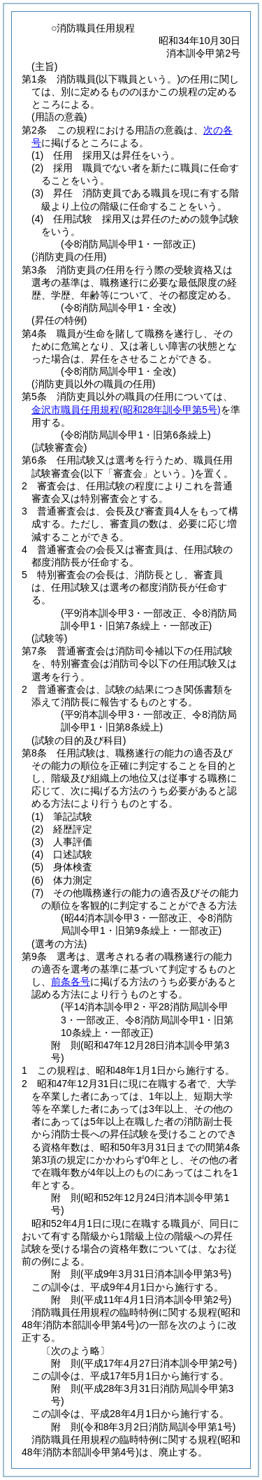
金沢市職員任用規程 (126, 409)
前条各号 (70, 981)
